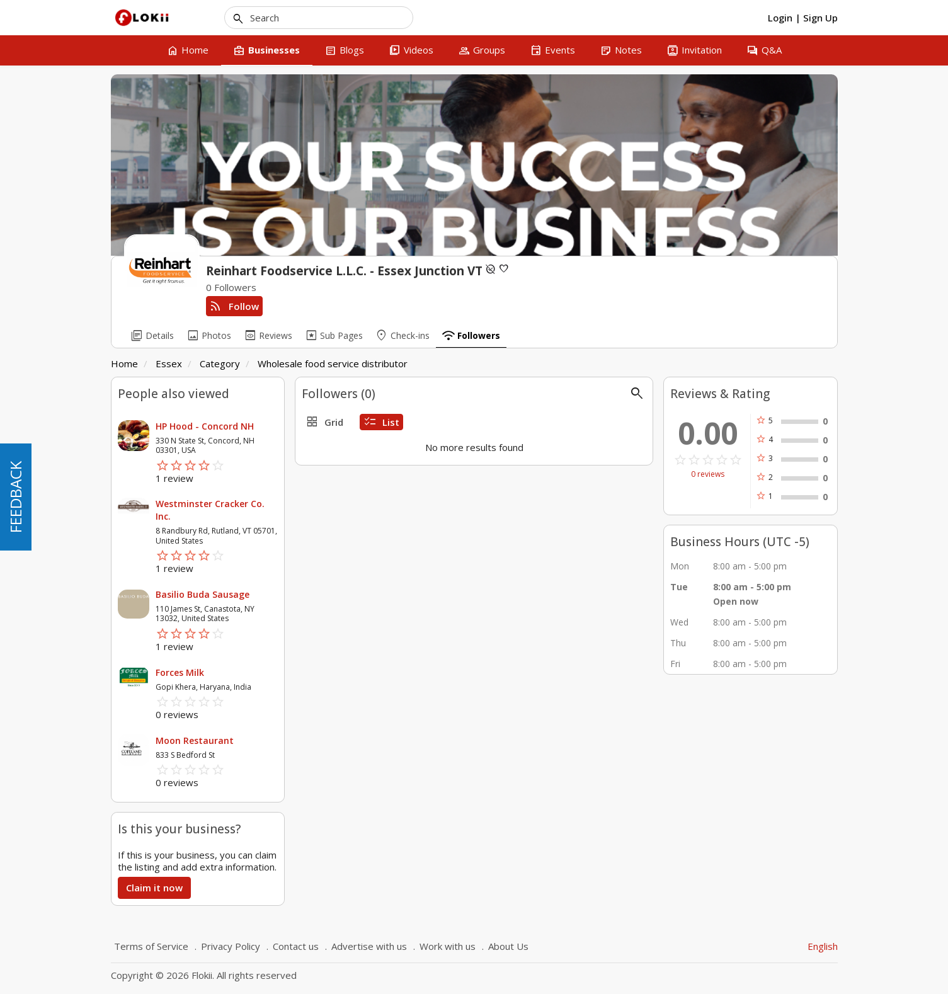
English (823, 946)
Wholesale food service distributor (333, 363)
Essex (169, 363)
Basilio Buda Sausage (202, 594)
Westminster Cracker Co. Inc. (210, 510)
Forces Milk (180, 672)
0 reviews (707, 474)
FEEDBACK (15, 497)
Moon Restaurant (195, 740)
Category (220, 363)
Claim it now (154, 887)
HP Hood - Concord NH (205, 426)
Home (124, 363)
